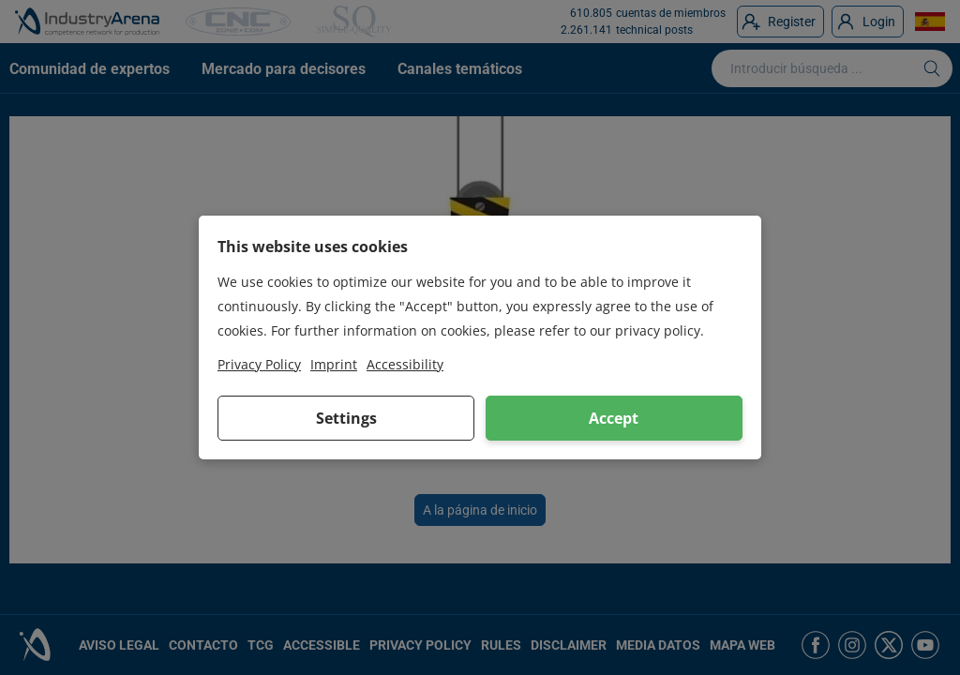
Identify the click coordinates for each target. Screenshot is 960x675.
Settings (346, 418)
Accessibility (405, 364)
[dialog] (480, 337)
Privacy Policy (259, 364)
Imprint (333, 364)
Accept (613, 418)
